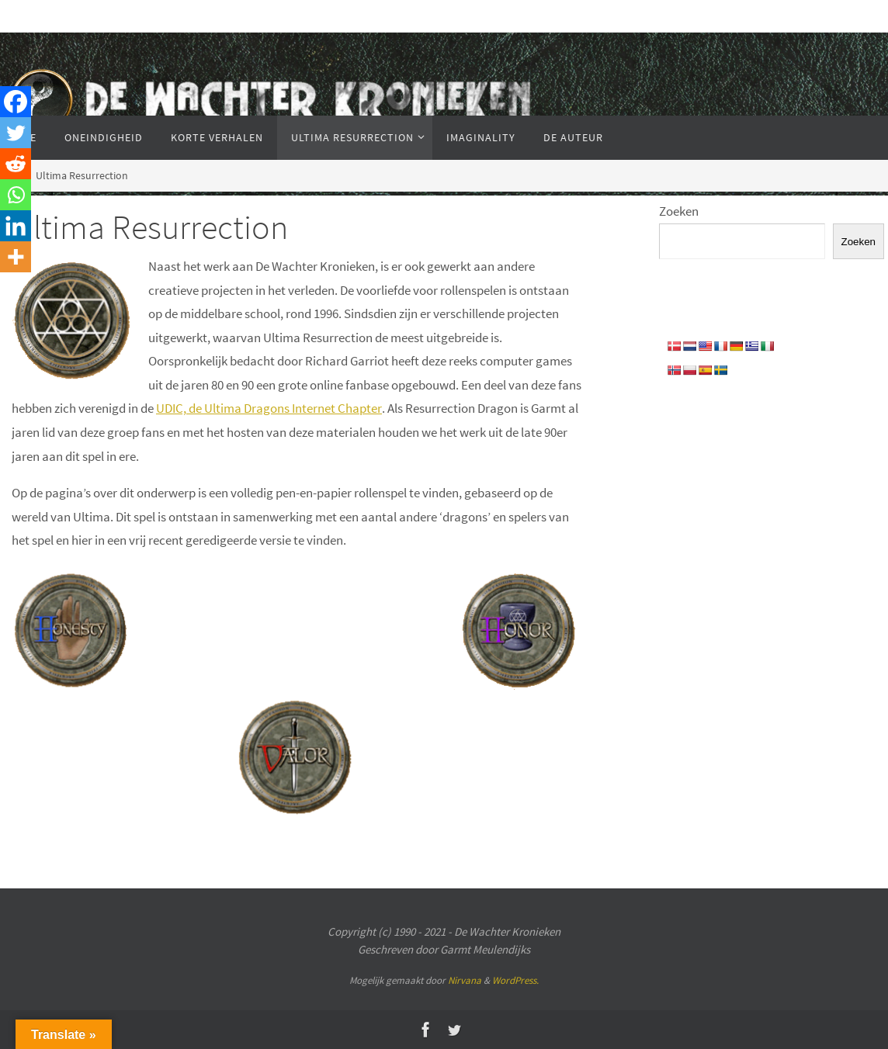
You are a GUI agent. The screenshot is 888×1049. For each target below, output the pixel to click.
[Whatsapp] (15, 194)
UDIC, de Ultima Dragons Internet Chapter (269, 408)
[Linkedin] (15, 225)
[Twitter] (15, 132)
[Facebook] (15, 101)
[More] (15, 256)
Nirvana (464, 980)
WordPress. (515, 980)
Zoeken (679, 211)
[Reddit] (15, 163)
